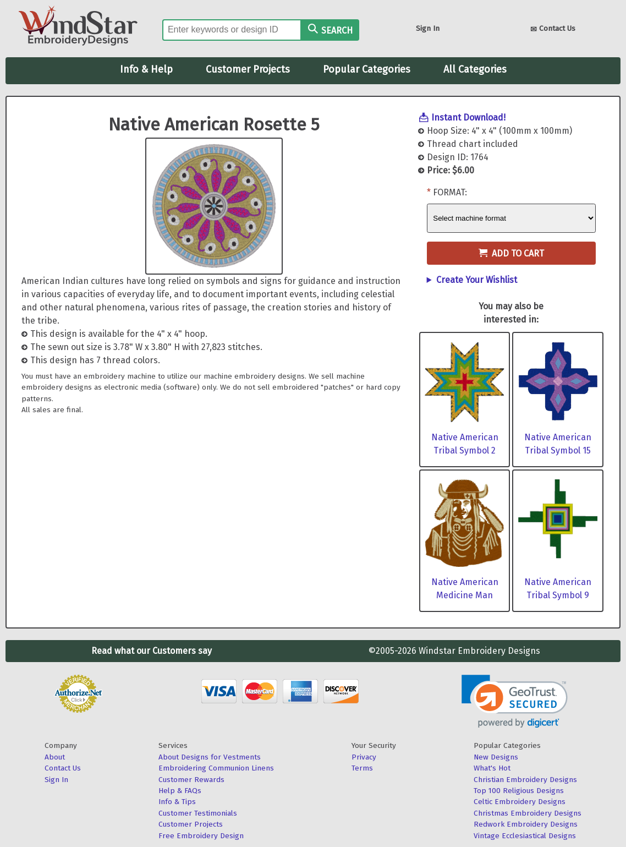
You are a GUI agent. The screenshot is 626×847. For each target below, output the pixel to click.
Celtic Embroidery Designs (519, 801)
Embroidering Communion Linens (216, 768)
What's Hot (492, 768)
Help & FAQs (179, 790)
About (55, 757)
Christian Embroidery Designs (525, 779)
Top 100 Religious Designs (519, 790)
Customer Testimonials (197, 813)
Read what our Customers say (151, 651)
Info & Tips (177, 801)
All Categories (475, 69)
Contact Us (552, 29)
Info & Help (146, 69)
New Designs (496, 757)
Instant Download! (468, 117)
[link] (514, 701)
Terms (362, 768)
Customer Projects (248, 69)
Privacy (364, 757)
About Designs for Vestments (209, 757)
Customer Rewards (191, 779)
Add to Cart (511, 253)
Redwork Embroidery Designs (526, 824)
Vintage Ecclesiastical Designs (525, 835)
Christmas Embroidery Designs (527, 813)
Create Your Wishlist (476, 280)
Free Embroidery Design (201, 835)
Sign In (428, 28)
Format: (450, 192)
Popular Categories (366, 69)
